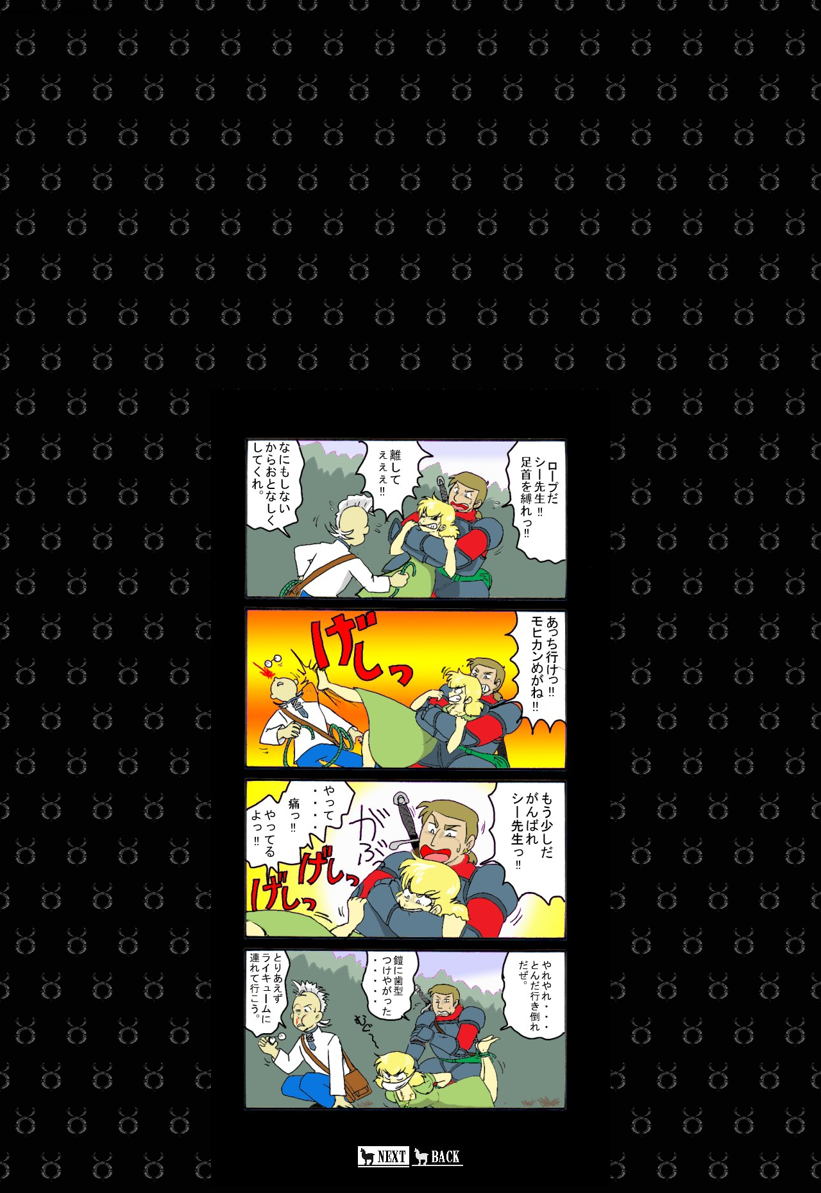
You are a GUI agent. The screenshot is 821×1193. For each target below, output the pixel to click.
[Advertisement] (390, 106)
